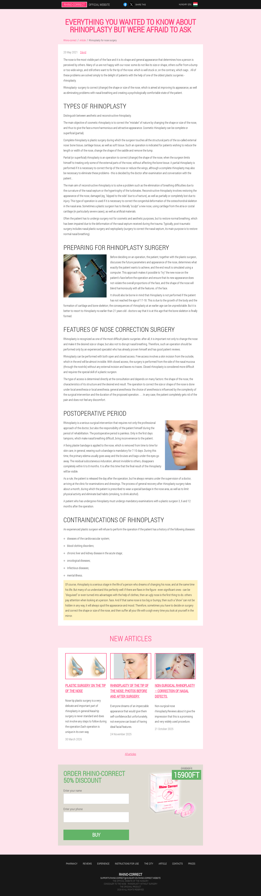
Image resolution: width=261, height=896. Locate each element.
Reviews (87, 863)
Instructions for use (127, 863)
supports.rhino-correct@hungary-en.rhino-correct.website (130, 877)
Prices (191, 863)
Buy (96, 834)
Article (163, 863)
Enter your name (72, 790)
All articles (130, 754)
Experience (103, 863)
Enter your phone (73, 809)
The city (148, 863)
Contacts (177, 863)
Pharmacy (71, 863)
